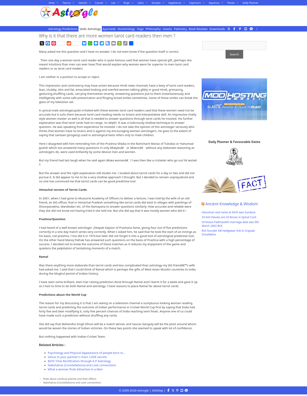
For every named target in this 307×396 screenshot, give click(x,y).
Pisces (234, 2)
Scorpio (159, 2)
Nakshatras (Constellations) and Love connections (72, 382)
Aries (54, 2)
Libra (144, 2)
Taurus (69, 2)
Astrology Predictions (63, 29)
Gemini (86, 2)
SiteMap (157, 390)
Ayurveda (109, 29)
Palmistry (180, 29)
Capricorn (198, 2)
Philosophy (153, 29)
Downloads (217, 29)
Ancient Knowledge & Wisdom (231, 203)
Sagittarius (177, 2)
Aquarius (217, 2)
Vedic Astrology (90, 29)
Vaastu (167, 29)
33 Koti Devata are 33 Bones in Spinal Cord (229, 217)
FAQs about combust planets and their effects (70, 379)
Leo (116, 2)
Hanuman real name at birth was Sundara (228, 212)
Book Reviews (198, 29)
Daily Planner (250, 3)
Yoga (140, 29)
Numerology (126, 29)
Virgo (129, 2)
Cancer (102, 2)
